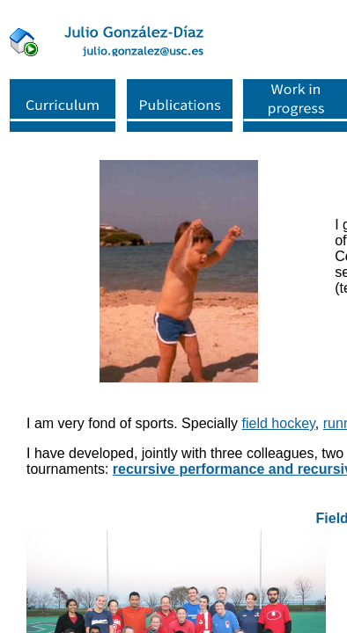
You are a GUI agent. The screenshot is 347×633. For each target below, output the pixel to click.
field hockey (278, 423)
